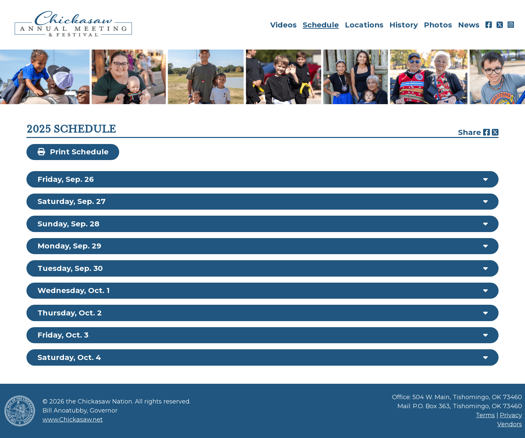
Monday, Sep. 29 (69, 245)
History (403, 24)
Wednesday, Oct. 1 (73, 290)
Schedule (321, 24)
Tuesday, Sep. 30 (70, 268)
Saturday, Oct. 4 (69, 357)
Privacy (511, 415)
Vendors (509, 424)
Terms (485, 415)
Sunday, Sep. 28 (68, 223)
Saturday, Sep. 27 (71, 201)
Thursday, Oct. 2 (70, 312)
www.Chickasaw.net (73, 419)
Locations (364, 24)
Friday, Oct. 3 (63, 335)
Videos (283, 24)
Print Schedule (73, 151)
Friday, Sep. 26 (66, 179)
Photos (438, 24)
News (468, 24)
